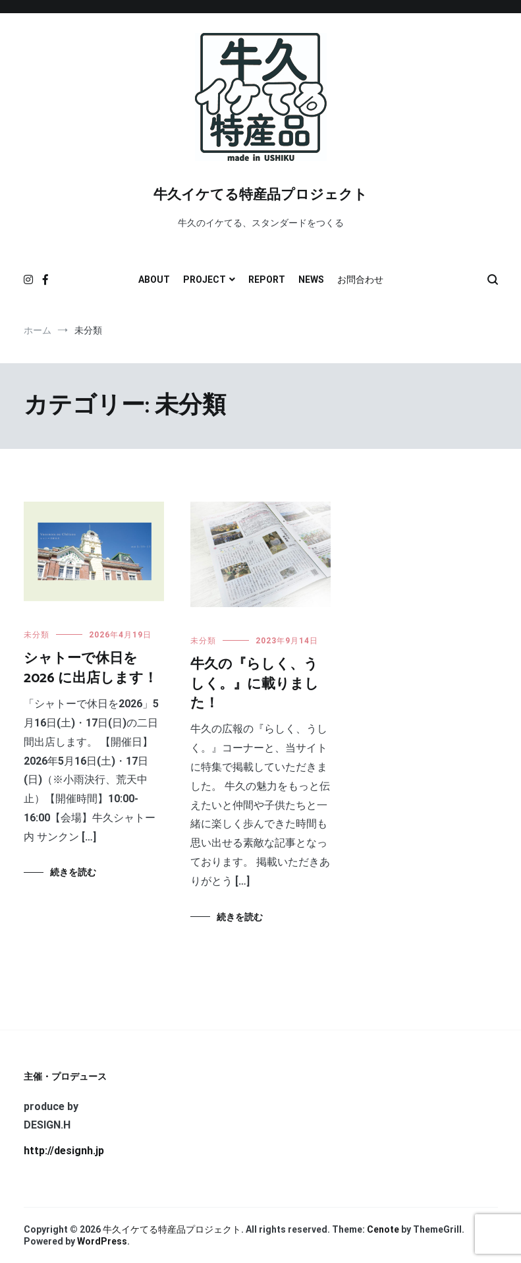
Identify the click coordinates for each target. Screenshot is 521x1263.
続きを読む (73, 872)
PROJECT (204, 279)
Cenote (383, 1229)
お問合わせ (360, 279)
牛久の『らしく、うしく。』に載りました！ (254, 684)
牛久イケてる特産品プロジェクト (260, 195)
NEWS (311, 279)
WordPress (102, 1241)
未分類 (36, 634)
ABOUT (154, 279)
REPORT (266, 279)
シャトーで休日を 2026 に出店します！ (90, 668)
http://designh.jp (64, 1150)
